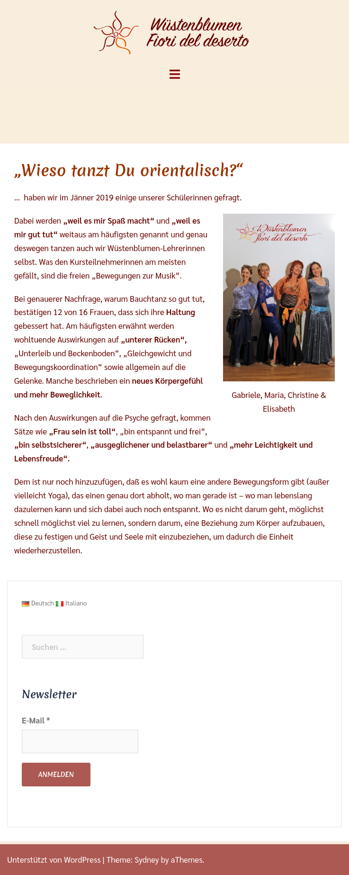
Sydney (146, 859)
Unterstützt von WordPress (53, 859)
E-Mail (36, 720)
